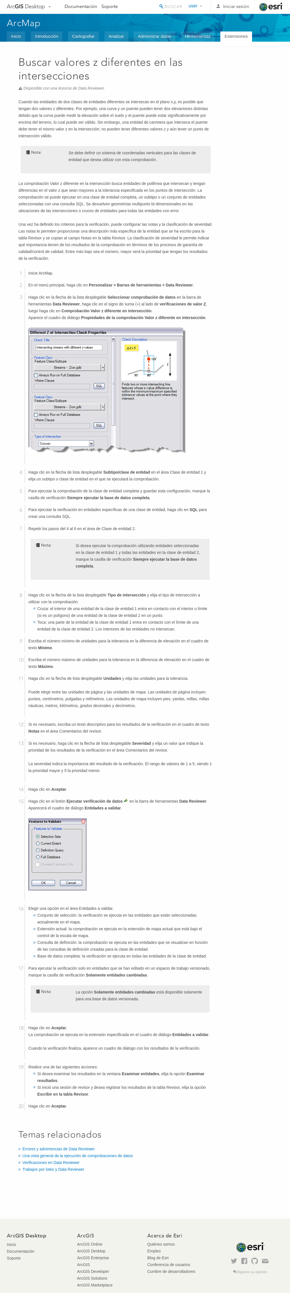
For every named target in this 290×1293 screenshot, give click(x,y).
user (193, 5)
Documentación (81, 6)
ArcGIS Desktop (91, 1251)
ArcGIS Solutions (92, 1278)
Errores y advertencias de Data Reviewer (58, 1149)
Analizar (116, 36)
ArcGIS (83, 1264)
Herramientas (197, 36)
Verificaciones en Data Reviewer (51, 1162)
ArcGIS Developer (93, 1271)
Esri (271, 7)
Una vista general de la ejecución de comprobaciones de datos (77, 1155)
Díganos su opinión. (252, 1272)
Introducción (46, 36)
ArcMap (24, 23)
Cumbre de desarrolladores (171, 1271)
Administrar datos (154, 36)
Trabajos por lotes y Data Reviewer (53, 1169)
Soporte (109, 6)
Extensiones (236, 36)
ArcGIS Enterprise (93, 1258)
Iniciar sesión (236, 6)
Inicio (16, 36)
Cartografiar (83, 36)
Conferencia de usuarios (168, 1264)
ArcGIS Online (89, 1244)
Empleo (154, 1251)
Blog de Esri (158, 1258)
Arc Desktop (26, 6)
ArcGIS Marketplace (94, 1285)
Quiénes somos (161, 1244)
